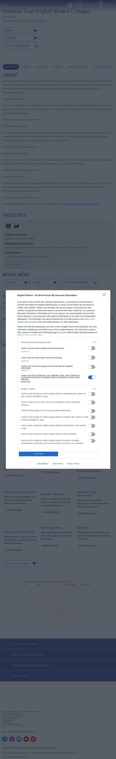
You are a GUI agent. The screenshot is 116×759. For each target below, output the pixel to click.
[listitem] (58, 342)
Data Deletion (42, 464)
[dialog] (58, 379)
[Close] (105, 295)
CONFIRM (38, 454)
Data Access (58, 464)
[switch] (91, 348)
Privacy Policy (73, 464)
